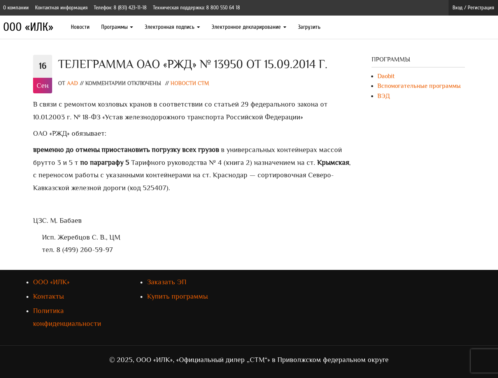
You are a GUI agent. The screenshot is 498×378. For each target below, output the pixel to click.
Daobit (386, 76)
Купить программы (177, 296)
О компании (16, 7)
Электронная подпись (172, 27)
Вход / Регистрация (473, 7)
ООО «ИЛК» (28, 27)
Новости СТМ (189, 83)
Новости (80, 27)
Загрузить (309, 27)
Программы (117, 27)
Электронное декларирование (249, 27)
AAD (72, 83)
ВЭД (383, 96)
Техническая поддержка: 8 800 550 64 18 (196, 7)
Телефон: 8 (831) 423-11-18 (120, 7)
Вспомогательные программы (419, 85)
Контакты (48, 296)
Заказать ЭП (166, 282)
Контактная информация (61, 7)
